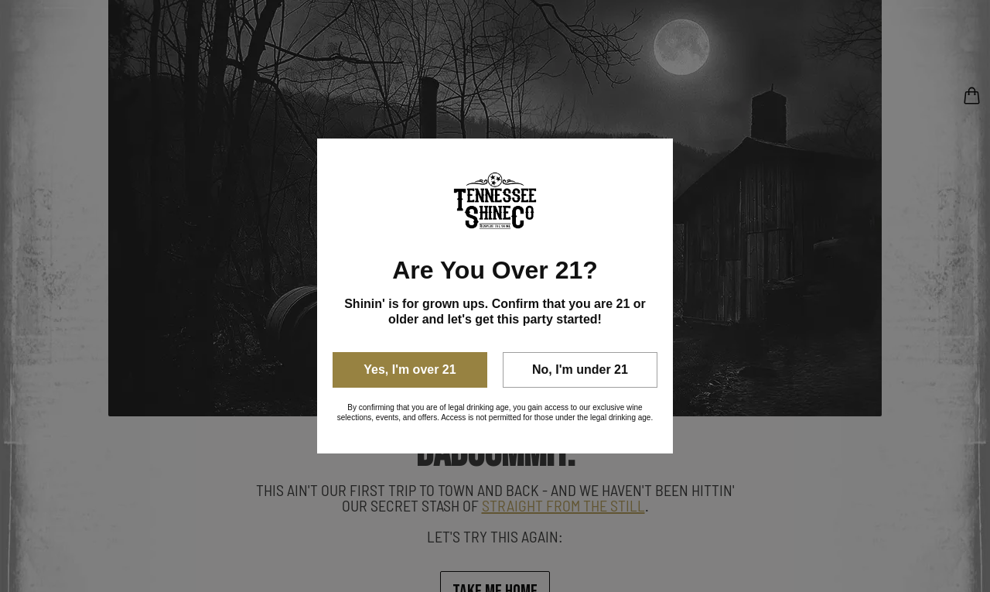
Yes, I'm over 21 (410, 369)
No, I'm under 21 (580, 369)
